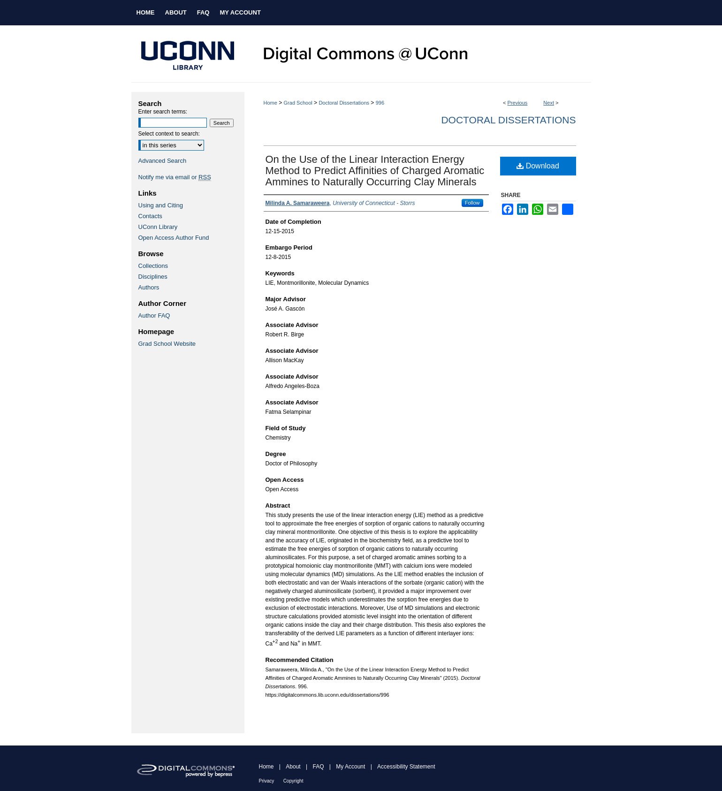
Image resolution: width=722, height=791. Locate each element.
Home (270, 103)
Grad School (298, 103)
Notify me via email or (174, 177)
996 (380, 103)
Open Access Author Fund (173, 237)
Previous (518, 103)
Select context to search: (169, 133)
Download (538, 166)
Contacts (150, 216)
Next (548, 103)
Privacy (266, 780)
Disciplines (152, 276)
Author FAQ (154, 315)
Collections (153, 265)
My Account (350, 766)
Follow (472, 202)
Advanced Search (162, 160)
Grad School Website (167, 343)
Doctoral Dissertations (344, 103)
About (293, 766)
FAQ (318, 766)
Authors (149, 287)
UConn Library (158, 226)
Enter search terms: (163, 111)
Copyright (293, 780)
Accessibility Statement (406, 766)
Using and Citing (160, 205)
